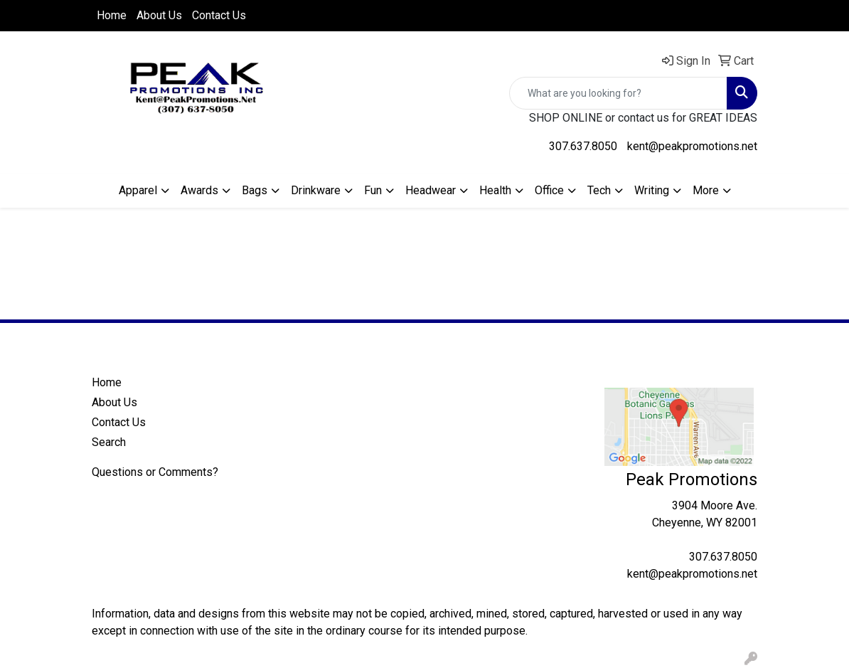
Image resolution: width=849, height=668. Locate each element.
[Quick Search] (618, 93)
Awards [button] (199, 190)
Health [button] (495, 190)
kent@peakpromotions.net (692, 146)
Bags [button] (254, 190)
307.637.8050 (583, 146)
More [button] (706, 190)
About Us (159, 15)
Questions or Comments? (155, 472)
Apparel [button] (138, 190)
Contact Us (219, 15)
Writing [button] (651, 190)
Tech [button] (599, 190)
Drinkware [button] (316, 190)
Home (112, 15)
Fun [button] (373, 190)
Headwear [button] (430, 190)
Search (109, 442)
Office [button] (549, 190)
